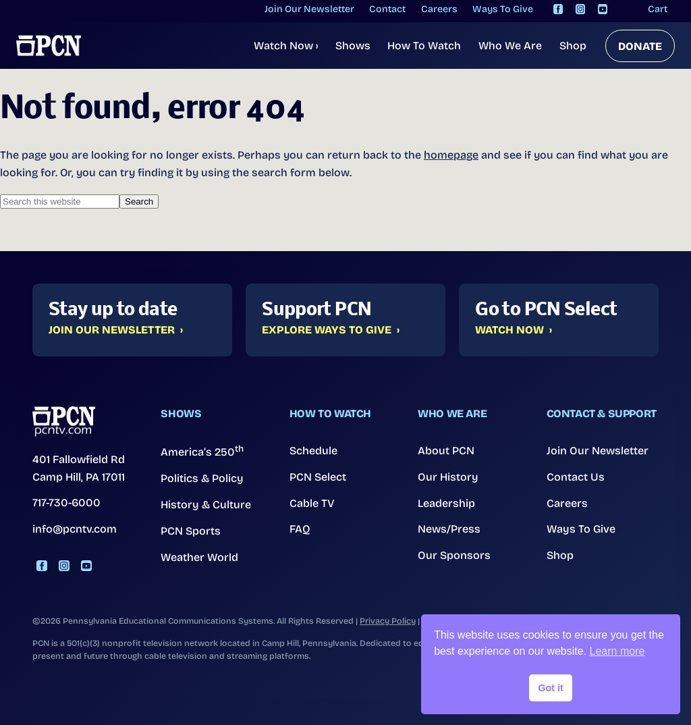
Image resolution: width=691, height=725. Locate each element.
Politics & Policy (202, 478)
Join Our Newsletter (112, 330)
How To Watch (424, 45)
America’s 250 (202, 451)
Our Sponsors (454, 553)
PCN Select (317, 476)
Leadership (446, 502)
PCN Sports (191, 529)
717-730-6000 (66, 501)
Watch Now (286, 45)
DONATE (640, 46)
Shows (352, 45)
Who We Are (510, 45)
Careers (567, 502)
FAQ (299, 528)
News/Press (449, 528)
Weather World (199, 555)
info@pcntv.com (74, 527)
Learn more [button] (617, 651)
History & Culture (205, 504)
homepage (451, 155)
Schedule (313, 450)
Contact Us (576, 476)
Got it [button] (550, 687)
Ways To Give (581, 528)
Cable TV (312, 502)
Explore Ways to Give (326, 330)
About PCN (446, 450)
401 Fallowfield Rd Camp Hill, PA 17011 (78, 467)
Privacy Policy (388, 619)
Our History (447, 476)
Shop (572, 45)
